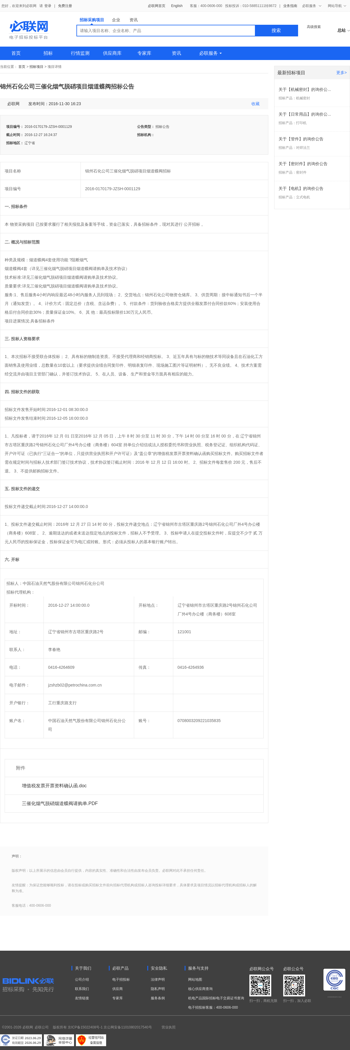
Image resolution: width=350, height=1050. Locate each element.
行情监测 (80, 53)
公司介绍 (82, 979)
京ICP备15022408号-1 (85, 1027)
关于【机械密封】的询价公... (305, 89)
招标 (48, 53)
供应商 (117, 989)
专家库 (144, 53)
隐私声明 (158, 989)
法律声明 (158, 979)
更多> (341, 72)
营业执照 (169, 1027)
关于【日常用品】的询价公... (305, 114)
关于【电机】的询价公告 (301, 188)
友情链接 (82, 998)
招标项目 (36, 67)
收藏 (255, 103)
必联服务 (210, 53)
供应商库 (112, 53)
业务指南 (290, 6)
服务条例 (158, 998)
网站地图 (195, 979)
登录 (47, 6)
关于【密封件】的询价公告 (303, 163)
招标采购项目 (92, 21)
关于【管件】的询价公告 (301, 139)
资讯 (134, 19)
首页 (16, 53)
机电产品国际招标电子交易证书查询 (216, 998)
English (177, 6)
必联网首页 (156, 6)
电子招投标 (121, 979)
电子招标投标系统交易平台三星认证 (335, 997)
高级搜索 (314, 27)
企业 (116, 19)
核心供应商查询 (200, 989)
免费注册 (65, 6)
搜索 (276, 30)
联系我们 (82, 989)
